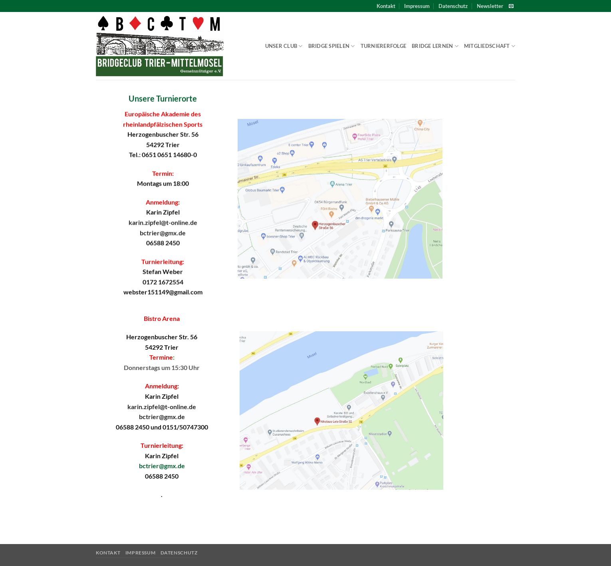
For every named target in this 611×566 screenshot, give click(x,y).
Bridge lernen (435, 46)
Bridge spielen (331, 46)
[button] (490, 6)
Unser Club (284, 46)
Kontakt (386, 6)
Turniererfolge (384, 46)
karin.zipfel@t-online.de (163, 222)
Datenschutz (453, 6)
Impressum (417, 6)
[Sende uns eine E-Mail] (511, 6)
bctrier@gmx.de (163, 232)
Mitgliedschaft (489, 46)
